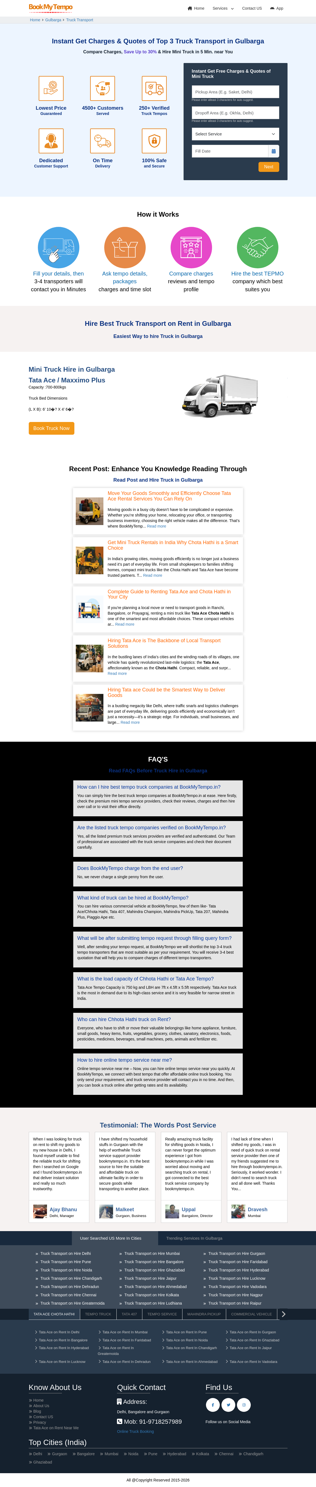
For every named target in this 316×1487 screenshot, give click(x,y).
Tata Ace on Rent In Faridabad (124, 1340)
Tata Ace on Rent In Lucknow (59, 1362)
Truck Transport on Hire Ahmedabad (155, 1286)
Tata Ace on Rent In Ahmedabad (189, 1362)
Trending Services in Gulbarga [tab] (194, 1238)
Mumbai (111, 1454)
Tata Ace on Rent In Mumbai (123, 1332)
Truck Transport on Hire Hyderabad (238, 1270)
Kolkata (202, 1454)
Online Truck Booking (135, 1431)
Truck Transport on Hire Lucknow (236, 1278)
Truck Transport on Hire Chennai (68, 1295)
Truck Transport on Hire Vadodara (237, 1286)
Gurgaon (59, 1454)
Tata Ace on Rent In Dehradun (124, 1362)
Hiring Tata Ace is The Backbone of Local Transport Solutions (164, 643)
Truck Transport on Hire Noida (66, 1270)
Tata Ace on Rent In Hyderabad (61, 1348)
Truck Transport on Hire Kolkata (151, 1295)
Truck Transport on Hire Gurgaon (236, 1253)
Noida (133, 1454)
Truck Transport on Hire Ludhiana (152, 1303)
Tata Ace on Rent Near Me (56, 1428)
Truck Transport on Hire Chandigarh (71, 1278)
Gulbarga (53, 20)
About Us (41, 1406)
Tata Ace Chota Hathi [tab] (54, 1314)
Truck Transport (79, 20)
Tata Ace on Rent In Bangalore (61, 1340)
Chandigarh (253, 1454)
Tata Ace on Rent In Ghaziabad (252, 1340)
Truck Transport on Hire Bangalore (153, 1262)
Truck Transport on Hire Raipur (234, 1303)
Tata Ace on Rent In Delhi (57, 1332)
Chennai (226, 1454)
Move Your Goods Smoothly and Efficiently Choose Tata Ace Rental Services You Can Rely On (169, 496)
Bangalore (86, 1454)
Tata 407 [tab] (129, 1314)
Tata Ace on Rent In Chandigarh (189, 1348)
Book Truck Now (51, 428)
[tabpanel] (158, 1293)
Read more (156, 526)
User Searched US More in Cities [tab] (111, 1238)
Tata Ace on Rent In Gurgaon (250, 1332)
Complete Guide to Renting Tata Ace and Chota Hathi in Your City (169, 594)
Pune (153, 1454)
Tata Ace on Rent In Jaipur (248, 1348)
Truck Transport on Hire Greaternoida (72, 1303)
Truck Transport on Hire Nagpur (235, 1295)
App (276, 8)
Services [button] (221, 8)
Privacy (39, 1422)
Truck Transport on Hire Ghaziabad (154, 1270)
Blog (37, 1411)
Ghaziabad (42, 1462)
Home (196, 8)
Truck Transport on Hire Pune (65, 1262)
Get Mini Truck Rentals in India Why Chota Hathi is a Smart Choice (173, 545)
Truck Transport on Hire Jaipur (149, 1278)
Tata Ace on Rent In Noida (184, 1340)
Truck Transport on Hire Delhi (65, 1253)
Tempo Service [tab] (162, 1314)
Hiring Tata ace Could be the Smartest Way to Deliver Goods (166, 692)
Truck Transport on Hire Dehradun (69, 1286)
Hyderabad (176, 1454)
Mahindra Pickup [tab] (204, 1314)
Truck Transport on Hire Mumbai (151, 1253)
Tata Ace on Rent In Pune (184, 1332)
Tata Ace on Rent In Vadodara (251, 1362)
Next (268, 166)
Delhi (37, 1454)
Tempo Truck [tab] (98, 1314)
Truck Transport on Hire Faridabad (237, 1262)
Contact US (252, 8)
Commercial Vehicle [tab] (251, 1314)
